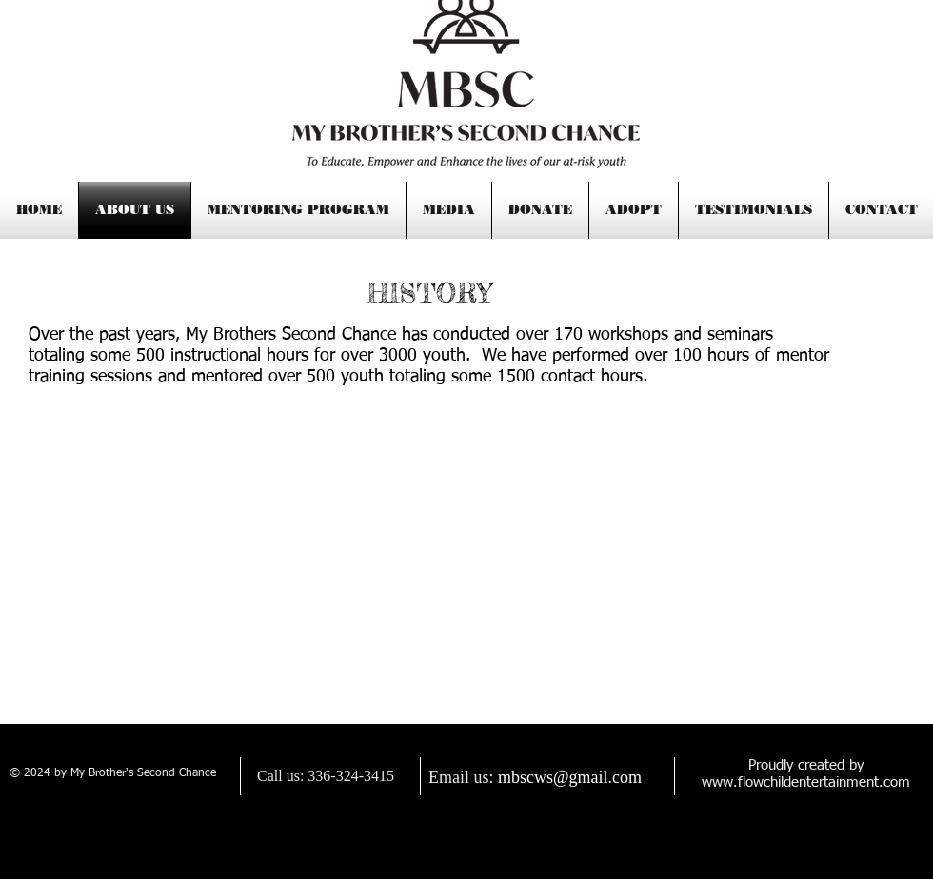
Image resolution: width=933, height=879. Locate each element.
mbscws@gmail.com (570, 777)
